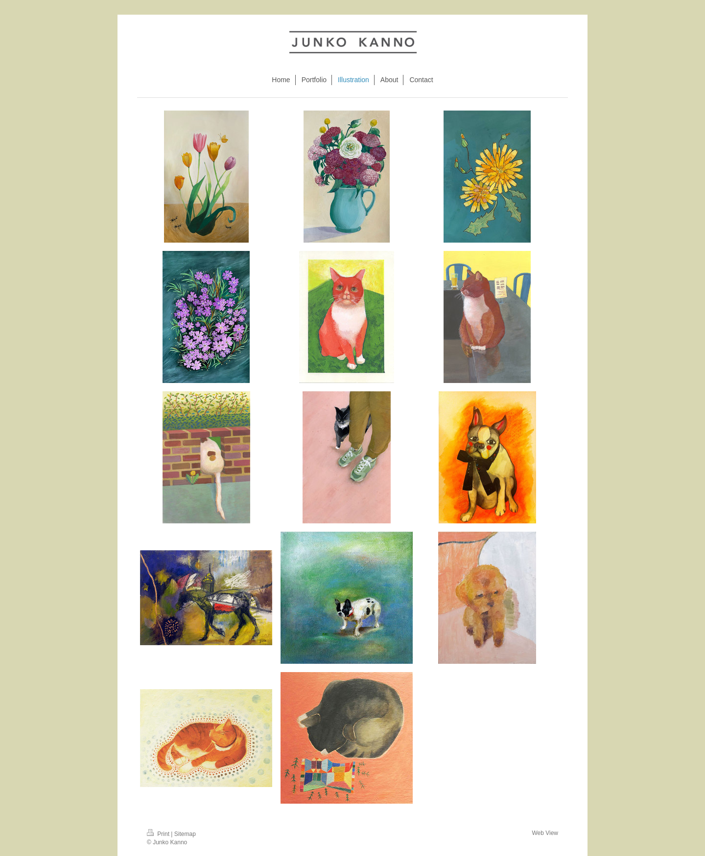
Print (159, 834)
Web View (545, 833)
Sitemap (185, 834)
